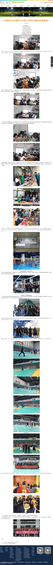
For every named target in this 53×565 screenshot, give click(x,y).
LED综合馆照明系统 (18, 555)
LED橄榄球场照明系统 (18, 558)
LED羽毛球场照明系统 (27, 562)
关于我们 (8, 5)
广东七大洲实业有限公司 (13, 562)
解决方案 (34, 5)
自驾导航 (33, 555)
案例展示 (21, 5)
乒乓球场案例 (11, 549)
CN (40, 2)
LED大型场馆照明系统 (18, 556)
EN (42, 2)
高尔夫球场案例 (12, 554)
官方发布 (6, 548)
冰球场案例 (11, 556)
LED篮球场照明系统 (18, 549)
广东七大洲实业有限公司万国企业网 (4, 562)
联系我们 (48, 5)
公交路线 (33, 554)
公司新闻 (10, 17)
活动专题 (6, 549)
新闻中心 (41, 5)
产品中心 (28, 5)
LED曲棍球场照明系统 (18, 559)
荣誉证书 (1, 549)
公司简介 (1, 548)
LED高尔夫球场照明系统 (27, 554)
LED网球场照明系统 (33, 562)
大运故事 (14, 5)
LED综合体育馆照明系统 (27, 557)
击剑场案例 (11, 555)
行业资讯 (33, 549)
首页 (2, 5)
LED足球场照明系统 (18, 548)
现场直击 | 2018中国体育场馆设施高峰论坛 (10, 543)
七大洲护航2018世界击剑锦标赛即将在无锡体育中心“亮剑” (12, 542)
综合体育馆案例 (12, 557)
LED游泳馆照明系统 (18, 557)
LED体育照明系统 (45, 562)
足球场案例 (11, 548)
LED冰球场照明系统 (18, 554)
